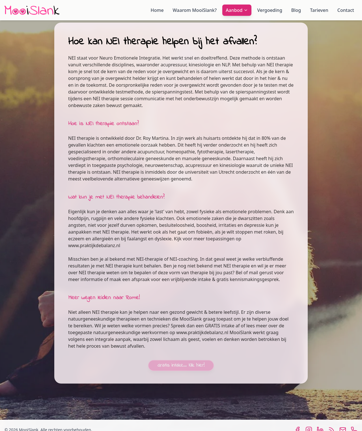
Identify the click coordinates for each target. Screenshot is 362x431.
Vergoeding (269, 10)
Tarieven (319, 10)
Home (157, 10)
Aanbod (237, 10)
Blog (296, 10)
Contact (345, 10)
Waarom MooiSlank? (195, 10)
